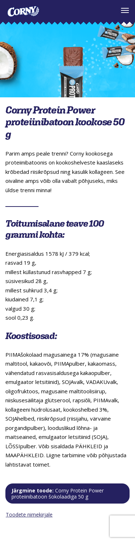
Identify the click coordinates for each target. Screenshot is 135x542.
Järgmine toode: (58, 493)
